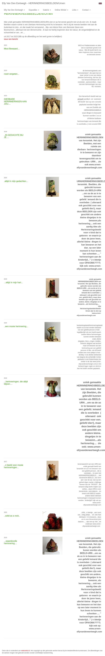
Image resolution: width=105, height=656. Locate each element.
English (100, 3)
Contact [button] (86, 10)
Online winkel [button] (61, 10)
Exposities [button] (34, 10)
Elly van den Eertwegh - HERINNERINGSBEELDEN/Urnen (33, 3)
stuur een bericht (11, 39)
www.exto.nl (25, 651)
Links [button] (75, 10)
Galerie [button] (47, 10)
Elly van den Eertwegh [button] (14, 10)
